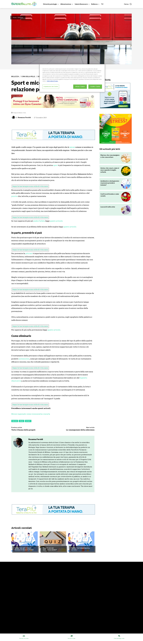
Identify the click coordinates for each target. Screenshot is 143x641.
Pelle (21, 421)
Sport (28, 421)
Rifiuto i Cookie (80, 86)
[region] (72, 78)
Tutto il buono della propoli (23, 430)
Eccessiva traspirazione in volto (80, 549)
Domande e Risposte (49, 543)
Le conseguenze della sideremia (80, 430)
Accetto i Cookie (95, 86)
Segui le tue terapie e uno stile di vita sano (30, 186)
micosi (72, 147)
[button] (128, 4)
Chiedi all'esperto (20, 543)
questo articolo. (56, 221)
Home (15, 17)
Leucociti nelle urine (107, 207)
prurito (14, 196)
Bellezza (20, 17)
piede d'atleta (39, 221)
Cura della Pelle (28, 76)
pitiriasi (28, 253)
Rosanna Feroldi (24, 117)
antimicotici (24, 359)
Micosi (14, 421)
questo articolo (54, 330)
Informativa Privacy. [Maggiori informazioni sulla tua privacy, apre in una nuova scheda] (52, 81)
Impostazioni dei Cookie (51, 86)
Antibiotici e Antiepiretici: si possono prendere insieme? (109, 183)
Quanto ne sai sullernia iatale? (50, 549)
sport (55, 165)
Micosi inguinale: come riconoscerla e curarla (30, 414)
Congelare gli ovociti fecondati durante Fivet (24, 549)
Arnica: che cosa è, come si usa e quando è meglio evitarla (109, 170)
